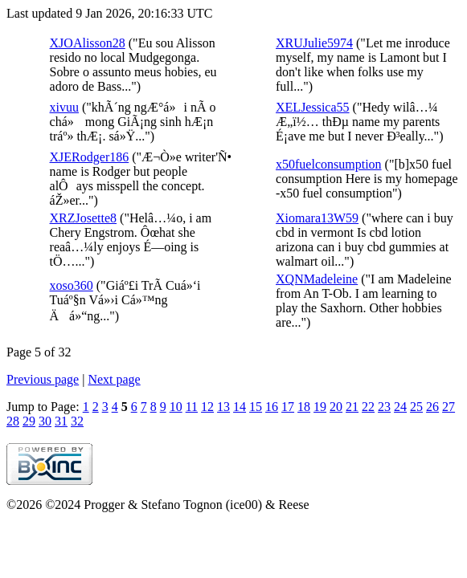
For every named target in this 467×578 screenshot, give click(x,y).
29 (29, 421)
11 (192, 406)
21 (352, 406)
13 (223, 406)
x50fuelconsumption (329, 164)
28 (12, 421)
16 (271, 406)
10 (176, 406)
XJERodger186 (89, 157)
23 (384, 406)
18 (303, 406)
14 (239, 406)
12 (207, 406)
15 (255, 406)
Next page (114, 379)
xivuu (64, 107)
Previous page (42, 379)
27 (448, 406)
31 (61, 421)
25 (416, 406)
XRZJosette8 (83, 218)
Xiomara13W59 (317, 218)
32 (77, 421)
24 (400, 406)
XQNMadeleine (317, 279)
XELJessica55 (313, 107)
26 (432, 406)
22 (368, 406)
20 (336, 406)
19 (319, 406)
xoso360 (71, 285)
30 (45, 421)
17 (287, 406)
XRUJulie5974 (314, 43)
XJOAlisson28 (87, 43)
